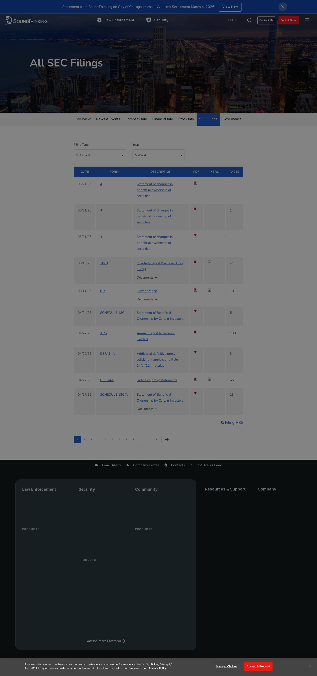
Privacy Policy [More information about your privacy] (158, 668)
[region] (158, 667)
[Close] (310, 666)
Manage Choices (226, 667)
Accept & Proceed (258, 667)
